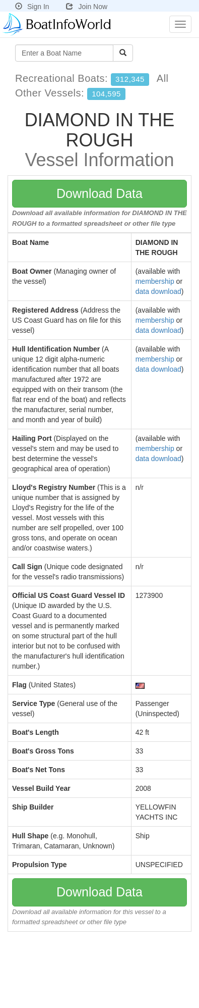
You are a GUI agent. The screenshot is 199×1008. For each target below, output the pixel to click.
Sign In (32, 7)
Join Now (86, 7)
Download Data (99, 193)
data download (158, 291)
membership (155, 281)
